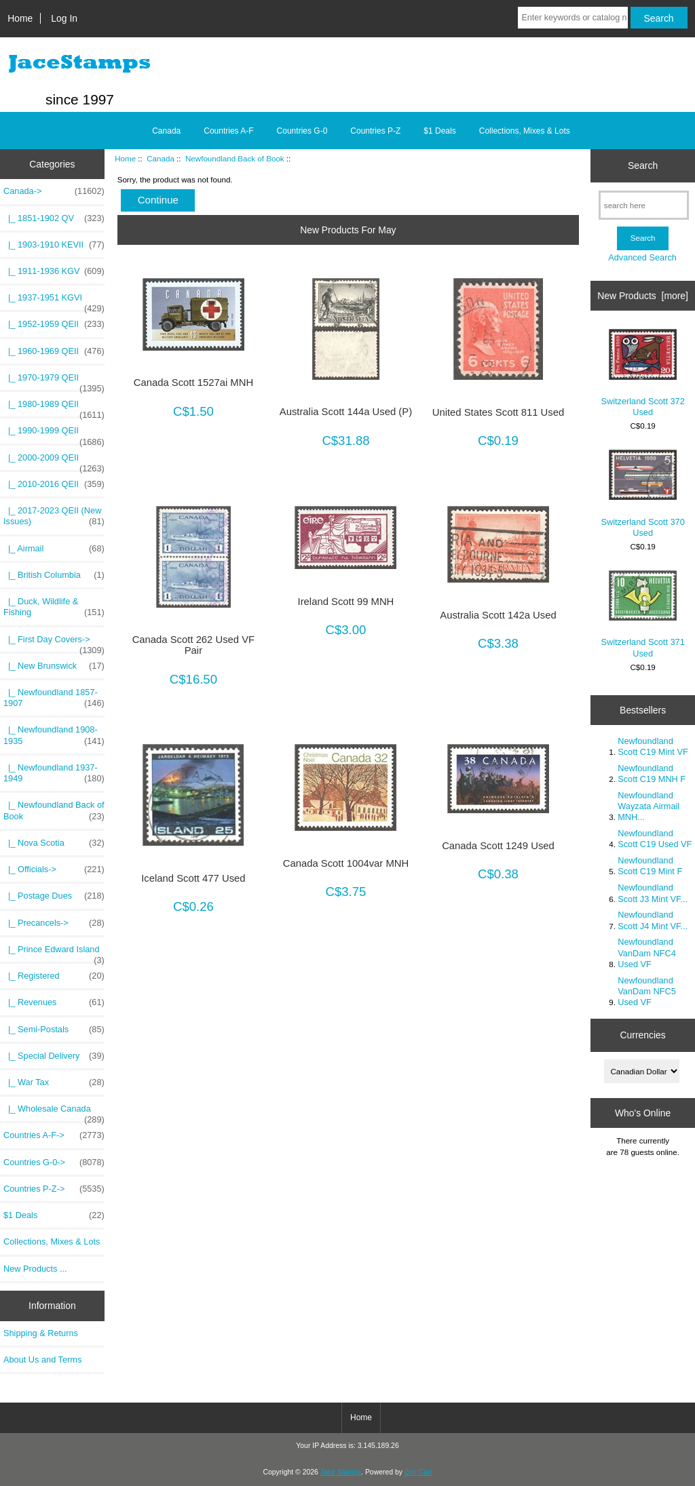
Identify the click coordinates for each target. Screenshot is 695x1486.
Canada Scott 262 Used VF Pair (193, 645)
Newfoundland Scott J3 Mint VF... (653, 892)
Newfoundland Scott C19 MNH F (651, 773)
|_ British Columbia (54, 575)
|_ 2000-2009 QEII (54, 461)
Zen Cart (418, 1472)
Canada (160, 158)
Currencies (642, 1035)
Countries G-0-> (54, 1162)
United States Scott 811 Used (498, 412)
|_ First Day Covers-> (54, 643)
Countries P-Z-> (54, 1189)
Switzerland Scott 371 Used (642, 614)
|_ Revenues (54, 1002)
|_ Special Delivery (54, 1056)
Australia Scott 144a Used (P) (346, 411)
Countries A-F (228, 131)
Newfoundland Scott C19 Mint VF (653, 746)
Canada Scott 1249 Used (498, 845)
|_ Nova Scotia (54, 843)
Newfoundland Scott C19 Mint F (650, 865)
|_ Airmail (54, 548)
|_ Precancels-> (54, 923)
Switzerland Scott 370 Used (642, 493)
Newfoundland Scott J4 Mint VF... (653, 920)
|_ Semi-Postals (54, 1029)
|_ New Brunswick (54, 666)
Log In (64, 18)
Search (643, 165)
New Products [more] (642, 295)
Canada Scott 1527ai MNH (193, 382)
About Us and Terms (42, 1359)
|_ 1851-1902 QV (54, 218)
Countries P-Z (375, 131)
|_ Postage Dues (54, 896)
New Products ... (35, 1269)
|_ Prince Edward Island (54, 953)
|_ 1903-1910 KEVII (54, 244)
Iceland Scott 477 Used (193, 878)
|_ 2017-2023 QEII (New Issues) (54, 516)
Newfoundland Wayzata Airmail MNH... (648, 806)
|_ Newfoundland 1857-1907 (54, 698)
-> (54, 191)
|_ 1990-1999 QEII (54, 434)
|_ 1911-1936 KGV (54, 271)
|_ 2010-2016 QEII (54, 484)
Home (20, 18)
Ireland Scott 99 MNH (346, 601)
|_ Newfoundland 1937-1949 (54, 773)
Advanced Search (642, 257)
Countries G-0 (302, 131)
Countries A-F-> (54, 1135)
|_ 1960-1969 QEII (54, 351)
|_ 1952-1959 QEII (54, 324)
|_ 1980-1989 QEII (54, 407)
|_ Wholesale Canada (54, 1112)
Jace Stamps (340, 1472)
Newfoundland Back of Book (234, 158)
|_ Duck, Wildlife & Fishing (54, 607)
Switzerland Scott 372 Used (642, 373)
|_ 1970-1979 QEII (54, 381)
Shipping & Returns (40, 1333)
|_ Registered (54, 976)
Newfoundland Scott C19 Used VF (655, 838)
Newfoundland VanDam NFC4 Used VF (647, 953)
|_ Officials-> (54, 869)
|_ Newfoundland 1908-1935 (54, 735)
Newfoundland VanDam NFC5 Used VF (647, 991)
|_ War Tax (54, 1082)
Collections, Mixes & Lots (524, 131)
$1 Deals (439, 131)
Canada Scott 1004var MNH (346, 863)
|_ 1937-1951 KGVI (54, 301)
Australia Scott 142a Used (498, 615)
